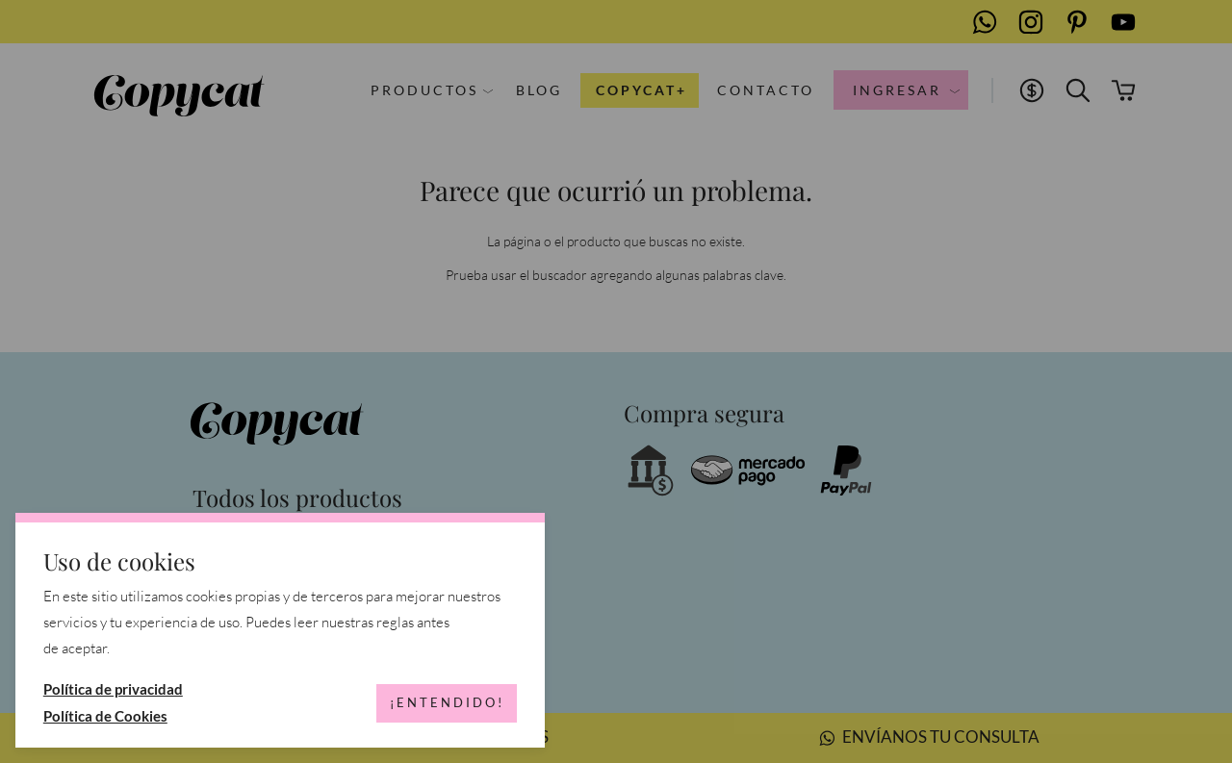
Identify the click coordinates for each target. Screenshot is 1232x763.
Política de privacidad (113, 689)
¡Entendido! (447, 702)
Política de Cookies (105, 716)
